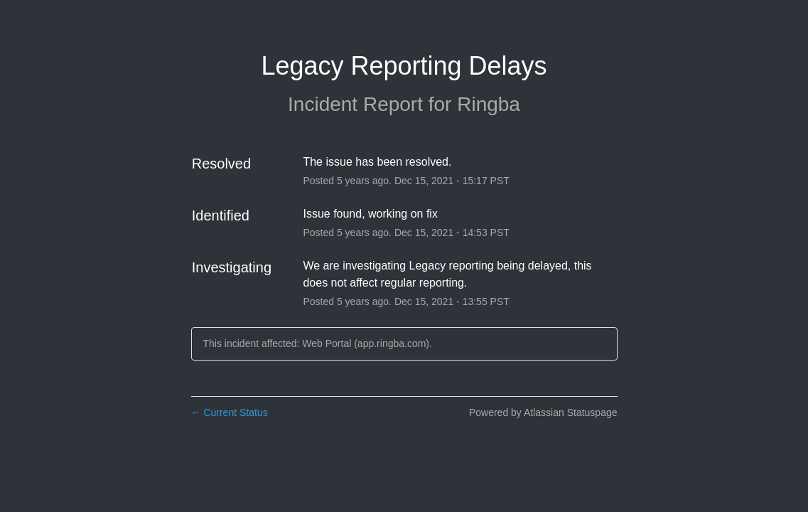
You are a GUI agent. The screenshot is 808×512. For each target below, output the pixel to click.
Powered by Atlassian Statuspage (543, 412)
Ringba (488, 104)
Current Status (229, 412)
